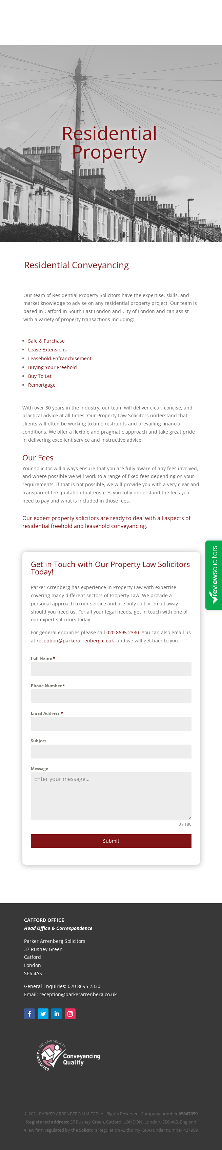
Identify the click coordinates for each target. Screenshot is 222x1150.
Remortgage (42, 385)
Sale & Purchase (46, 340)
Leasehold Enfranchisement (60, 358)
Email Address (47, 713)
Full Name (43, 658)
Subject (38, 741)
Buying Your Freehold (52, 367)
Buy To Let (40, 376)
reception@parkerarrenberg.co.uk (78, 994)
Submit (111, 841)
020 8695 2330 (122, 632)
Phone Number (48, 686)
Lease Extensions (47, 349)
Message (39, 768)
